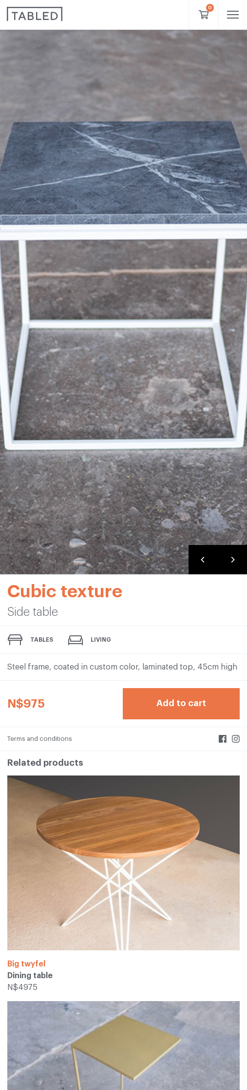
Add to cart (181, 703)
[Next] (232, 559)
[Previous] (203, 559)
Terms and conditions (39, 738)
